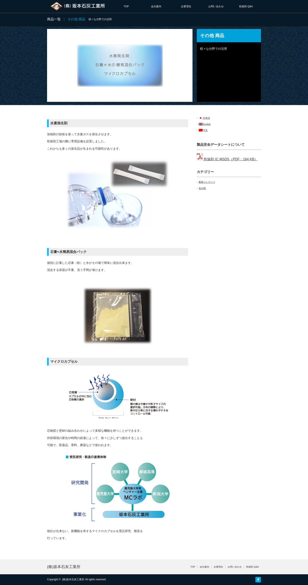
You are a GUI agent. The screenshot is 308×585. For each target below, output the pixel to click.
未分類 (202, 188)
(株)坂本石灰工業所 (63, 567)
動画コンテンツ (207, 182)
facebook (258, 579)
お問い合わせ (216, 6)
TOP (126, 6)
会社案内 (156, 6)
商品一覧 (54, 19)
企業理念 (186, 6)
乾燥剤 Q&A (246, 6)
